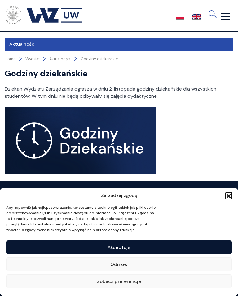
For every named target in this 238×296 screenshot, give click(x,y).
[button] (229, 195)
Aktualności (22, 44)
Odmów (119, 264)
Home (10, 59)
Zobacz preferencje (119, 281)
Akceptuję (119, 247)
